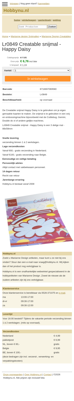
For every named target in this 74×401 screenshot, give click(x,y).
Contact (48, 374)
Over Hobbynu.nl (33, 374)
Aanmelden (43, 3)
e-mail (62, 293)
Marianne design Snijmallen (25, 36)
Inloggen (14, 3)
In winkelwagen (37, 79)
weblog (57, 20)
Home (5, 36)
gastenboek (44, 20)
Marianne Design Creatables (56, 36)
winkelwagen (29, 20)
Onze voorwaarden (13, 374)
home (17, 20)
